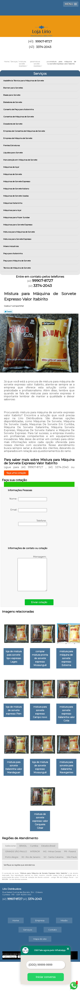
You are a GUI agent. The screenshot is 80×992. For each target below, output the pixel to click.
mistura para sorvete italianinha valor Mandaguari (24, 806)
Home (16, 950)
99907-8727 (43, 41)
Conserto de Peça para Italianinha (18, 109)
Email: (28, 510)
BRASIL (23, 876)
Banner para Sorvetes (13, 88)
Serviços (40, 73)
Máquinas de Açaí (11, 167)
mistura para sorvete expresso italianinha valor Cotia (56, 757)
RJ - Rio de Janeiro (31, 887)
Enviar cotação (39, 602)
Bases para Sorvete (12, 95)
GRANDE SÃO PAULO (16, 881)
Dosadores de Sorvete (13, 124)
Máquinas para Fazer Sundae (16, 217)
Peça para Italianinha (13, 253)
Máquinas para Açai (12, 210)
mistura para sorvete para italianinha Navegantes (24, 855)
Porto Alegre (11, 887)
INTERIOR (35, 881)
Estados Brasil (48, 876)
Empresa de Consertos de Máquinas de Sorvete (24, 131)
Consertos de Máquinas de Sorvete (18, 116)
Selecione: (10, 876)
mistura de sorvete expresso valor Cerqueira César (56, 855)
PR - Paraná (70, 881)
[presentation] (28, 537)
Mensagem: (32, 573)
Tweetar (8, 311)
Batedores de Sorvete (12, 102)
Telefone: (32, 522)
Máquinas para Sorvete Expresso (18, 224)
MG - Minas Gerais (52, 881)
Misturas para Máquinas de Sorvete (19, 232)
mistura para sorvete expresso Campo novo (24, 757)
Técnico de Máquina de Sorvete (17, 268)
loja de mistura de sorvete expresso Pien (56, 708)
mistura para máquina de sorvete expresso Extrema (24, 708)
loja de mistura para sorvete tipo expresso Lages (23, 655)
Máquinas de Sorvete (12, 174)
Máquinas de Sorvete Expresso (17, 181)
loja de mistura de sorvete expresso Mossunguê (56, 806)
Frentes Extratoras (11, 145)
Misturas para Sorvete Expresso (17, 239)
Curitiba (34, 876)
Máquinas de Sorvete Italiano (16, 188)
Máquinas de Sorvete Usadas (16, 196)
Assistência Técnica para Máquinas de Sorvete (23, 80)
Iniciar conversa (46, 977)
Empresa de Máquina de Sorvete (18, 138)
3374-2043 (43, 47)
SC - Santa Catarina (53, 887)
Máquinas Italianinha (13, 203)
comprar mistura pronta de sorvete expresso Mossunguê (56, 657)
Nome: (28, 499)
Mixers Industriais (11, 246)
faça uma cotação (16, 472)
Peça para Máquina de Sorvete (17, 260)
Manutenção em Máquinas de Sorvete (20, 160)
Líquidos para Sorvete (13, 152)
